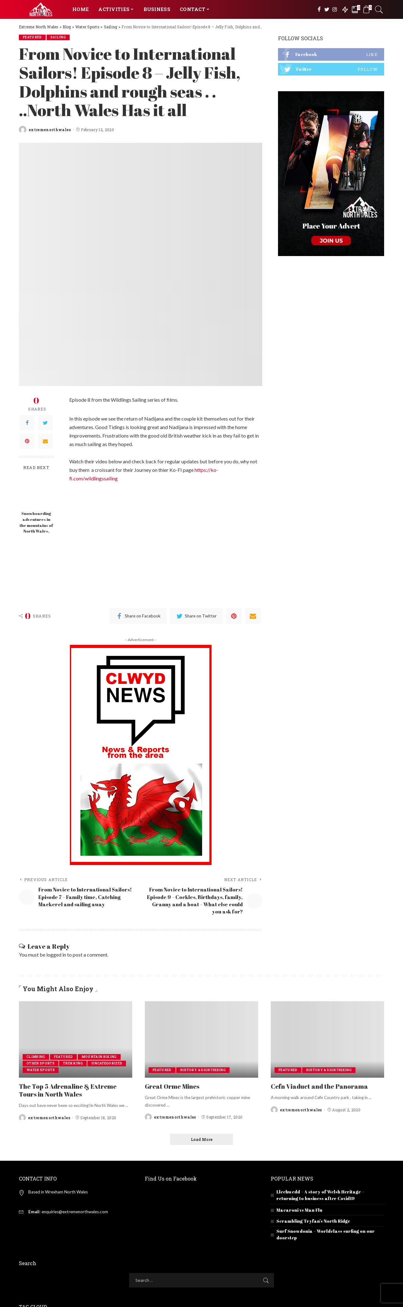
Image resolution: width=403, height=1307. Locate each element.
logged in (56, 955)
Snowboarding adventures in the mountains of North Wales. (36, 522)
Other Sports (40, 1063)
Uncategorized (106, 1063)
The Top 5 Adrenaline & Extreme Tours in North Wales (67, 1090)
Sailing (58, 37)
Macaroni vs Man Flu (299, 1210)
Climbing (35, 1057)
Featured (32, 37)
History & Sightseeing (203, 1070)
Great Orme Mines (172, 1086)
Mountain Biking (99, 1057)
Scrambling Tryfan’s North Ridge (313, 1221)
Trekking (73, 1063)
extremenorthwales (50, 129)
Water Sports (40, 1070)
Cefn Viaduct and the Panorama (319, 1086)
